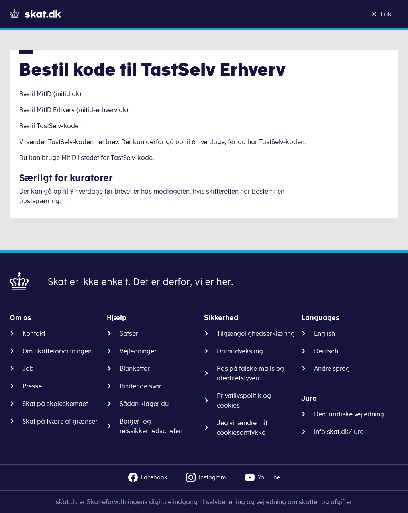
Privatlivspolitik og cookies (244, 400)
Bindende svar (140, 386)
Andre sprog (332, 368)
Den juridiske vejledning (349, 414)
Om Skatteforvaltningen (57, 351)
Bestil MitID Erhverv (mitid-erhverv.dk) (74, 109)
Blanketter (135, 368)
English (324, 333)
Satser (129, 333)
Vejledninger (138, 351)
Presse (32, 386)
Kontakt (33, 333)
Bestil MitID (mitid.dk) (50, 93)
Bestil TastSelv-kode (48, 125)
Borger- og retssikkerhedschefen (151, 426)
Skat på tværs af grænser (60, 421)
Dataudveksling (240, 351)
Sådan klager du (144, 403)
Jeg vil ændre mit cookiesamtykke (242, 427)
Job (28, 368)
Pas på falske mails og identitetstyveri (250, 373)
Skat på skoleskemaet (55, 403)
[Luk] (383, 14)
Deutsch (326, 351)
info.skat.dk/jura (339, 431)
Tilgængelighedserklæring (256, 333)
